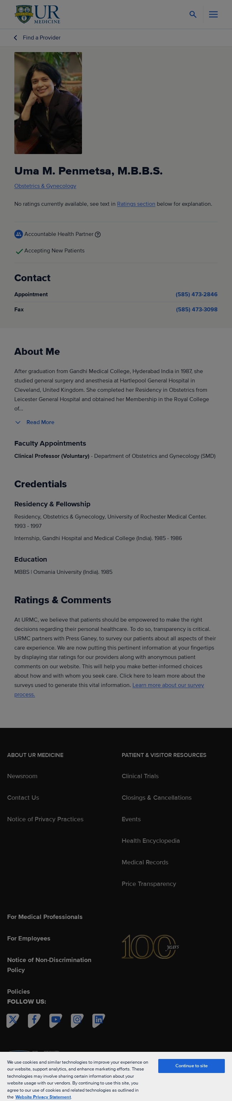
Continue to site (191, 1066)
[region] (116, 1076)
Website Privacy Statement (43, 1097)
